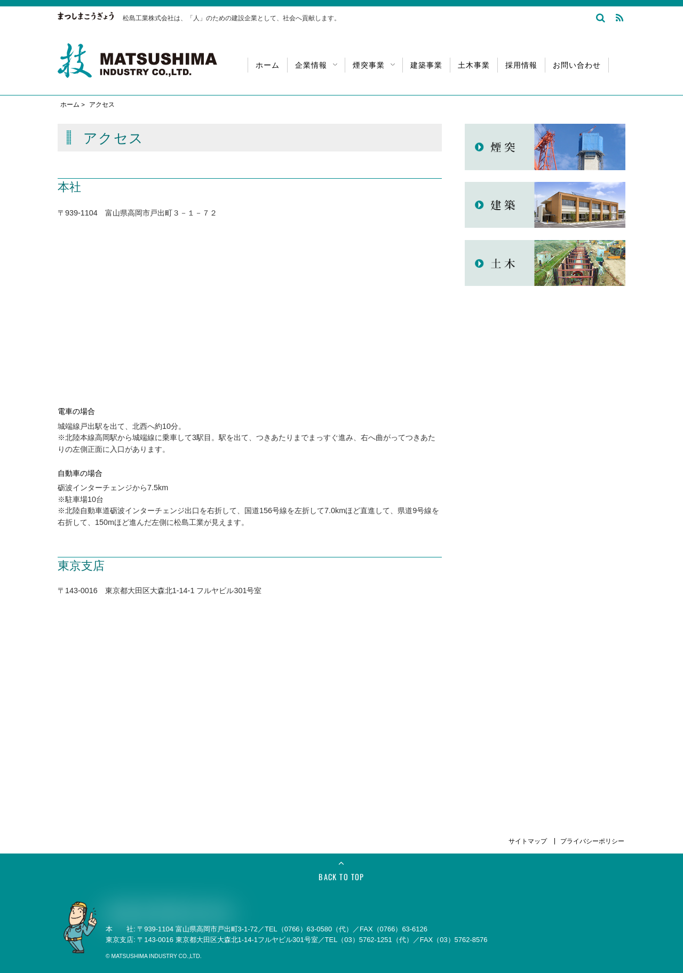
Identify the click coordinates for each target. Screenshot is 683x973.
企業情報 (316, 64)
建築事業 (426, 64)
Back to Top (341, 876)
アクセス (102, 104)
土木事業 (474, 64)
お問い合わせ (577, 64)
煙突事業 (374, 64)
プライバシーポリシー (592, 841)
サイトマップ (529, 841)
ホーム (268, 64)
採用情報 (521, 64)
